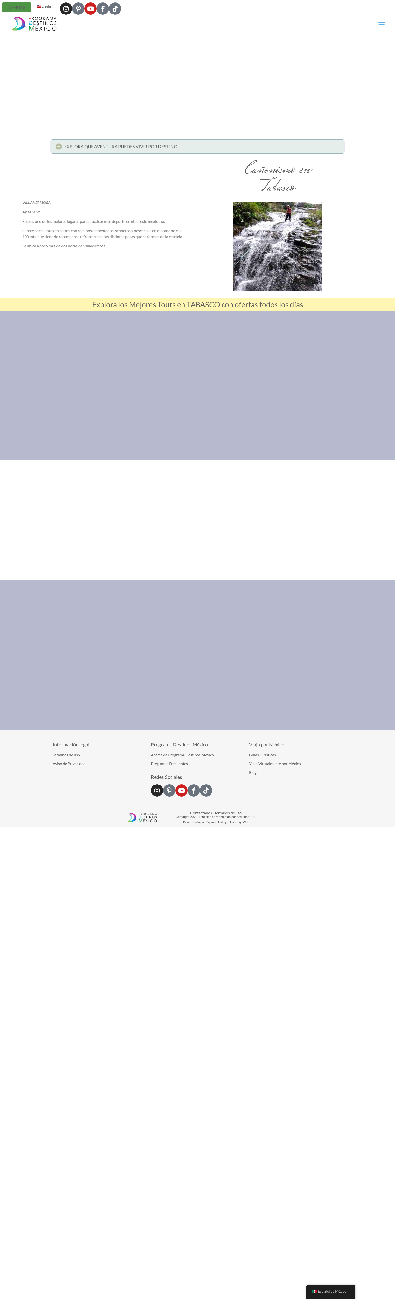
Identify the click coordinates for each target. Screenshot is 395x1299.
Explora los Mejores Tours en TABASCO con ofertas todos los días (197, 304)
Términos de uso (228, 813)
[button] (197, 148)
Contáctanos (201, 813)
